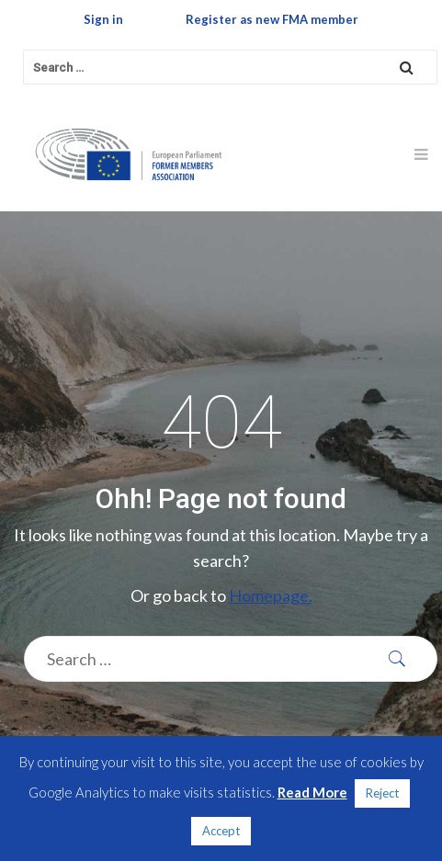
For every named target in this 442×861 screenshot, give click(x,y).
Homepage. (270, 595)
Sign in (103, 19)
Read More (312, 792)
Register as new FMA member (272, 19)
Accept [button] (221, 830)
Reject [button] (382, 793)
